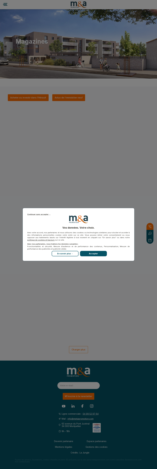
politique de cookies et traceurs (41, 240)
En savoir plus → (65, 253)
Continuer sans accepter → (39, 214)
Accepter (93, 253)
